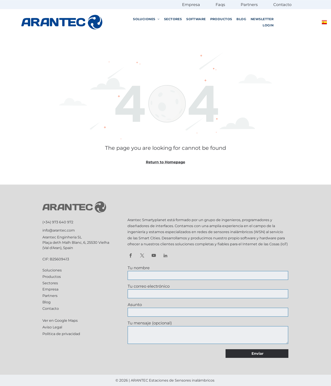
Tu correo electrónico (149, 286)
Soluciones (52, 270)
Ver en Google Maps (60, 320)
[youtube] (154, 256)
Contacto (282, 4)
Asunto (135, 304)
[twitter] (142, 256)
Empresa (191, 4)
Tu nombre (139, 267)
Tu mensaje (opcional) (150, 323)
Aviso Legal (52, 327)
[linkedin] (165, 256)
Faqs (220, 4)
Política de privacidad (61, 334)
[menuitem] (146, 19)
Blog (46, 302)
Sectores (50, 283)
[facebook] (130, 256)
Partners (249, 4)
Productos (51, 277)
